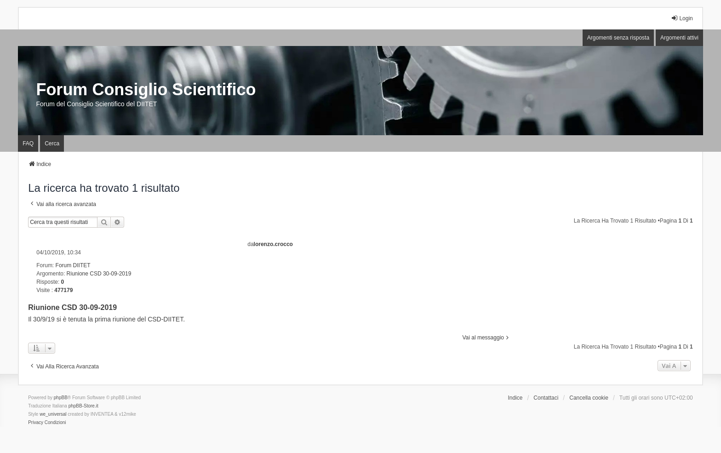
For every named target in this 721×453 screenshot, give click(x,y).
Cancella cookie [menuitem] (588, 398)
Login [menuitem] (681, 18)
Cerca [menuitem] (52, 143)
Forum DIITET (73, 265)
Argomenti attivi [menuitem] (679, 37)
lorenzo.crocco (273, 244)
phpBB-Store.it (83, 405)
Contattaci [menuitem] (545, 398)
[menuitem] (35, 423)
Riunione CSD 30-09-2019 (99, 273)
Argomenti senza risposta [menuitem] (618, 37)
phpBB (61, 397)
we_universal (53, 414)
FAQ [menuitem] (28, 143)
